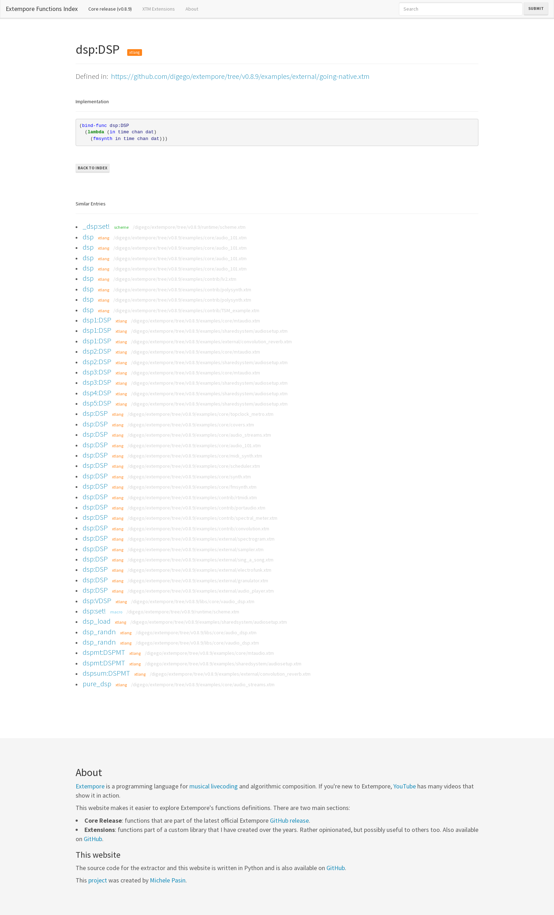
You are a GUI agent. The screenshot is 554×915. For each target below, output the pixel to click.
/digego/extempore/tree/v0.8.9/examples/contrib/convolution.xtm (198, 528)
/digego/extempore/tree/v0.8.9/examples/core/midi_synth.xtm (195, 456)
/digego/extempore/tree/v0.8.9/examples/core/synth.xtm (189, 476)
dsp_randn (99, 631)
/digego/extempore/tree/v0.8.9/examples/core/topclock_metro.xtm (200, 414)
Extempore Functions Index (42, 9)
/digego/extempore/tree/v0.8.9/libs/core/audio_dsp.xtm (196, 632)
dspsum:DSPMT (106, 673)
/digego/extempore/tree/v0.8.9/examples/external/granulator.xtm (198, 580)
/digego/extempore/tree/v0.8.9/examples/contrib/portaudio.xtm (196, 508)
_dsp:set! (96, 226)
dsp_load (97, 621)
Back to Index (92, 167)
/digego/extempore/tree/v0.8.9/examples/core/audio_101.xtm (180, 237)
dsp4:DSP (97, 392)
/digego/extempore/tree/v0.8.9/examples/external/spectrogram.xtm (201, 539)
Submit (536, 8)
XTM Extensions (158, 9)
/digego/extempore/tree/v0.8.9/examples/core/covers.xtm (191, 424)
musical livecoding (213, 786)
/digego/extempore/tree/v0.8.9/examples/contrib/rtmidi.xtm (192, 497)
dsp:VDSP (97, 600)
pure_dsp (97, 683)
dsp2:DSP (97, 351)
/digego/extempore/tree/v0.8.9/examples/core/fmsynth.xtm (192, 487)
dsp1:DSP (97, 320)
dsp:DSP (95, 413)
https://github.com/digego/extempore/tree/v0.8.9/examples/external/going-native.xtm (240, 76)
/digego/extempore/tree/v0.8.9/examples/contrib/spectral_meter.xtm (202, 518)
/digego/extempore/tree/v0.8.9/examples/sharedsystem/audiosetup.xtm (209, 331)
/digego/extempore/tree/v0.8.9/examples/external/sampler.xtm (196, 549)
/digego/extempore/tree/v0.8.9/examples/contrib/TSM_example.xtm (186, 310)
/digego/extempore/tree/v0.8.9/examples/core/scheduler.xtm (194, 466)
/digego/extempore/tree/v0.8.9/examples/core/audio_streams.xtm (199, 435)
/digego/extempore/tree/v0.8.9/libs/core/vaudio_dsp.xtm (192, 601)
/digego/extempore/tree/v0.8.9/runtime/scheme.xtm (189, 227)
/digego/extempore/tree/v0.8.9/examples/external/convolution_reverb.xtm (211, 341)
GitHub (93, 839)
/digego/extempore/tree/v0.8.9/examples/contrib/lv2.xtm (174, 279)
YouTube (404, 786)
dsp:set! (94, 611)
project (97, 880)
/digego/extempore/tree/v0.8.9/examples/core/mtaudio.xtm (195, 320)
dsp (88, 236)
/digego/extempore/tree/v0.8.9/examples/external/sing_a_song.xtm (200, 559)
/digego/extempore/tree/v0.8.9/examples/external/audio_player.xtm (201, 591)
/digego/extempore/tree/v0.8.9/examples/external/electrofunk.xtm (199, 570)
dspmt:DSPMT (104, 652)
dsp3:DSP (97, 372)
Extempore (90, 786)
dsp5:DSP (97, 403)
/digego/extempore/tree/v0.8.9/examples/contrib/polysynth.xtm (182, 289)
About (191, 9)
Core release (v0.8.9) (112, 8)
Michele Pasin (167, 880)
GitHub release (289, 820)
